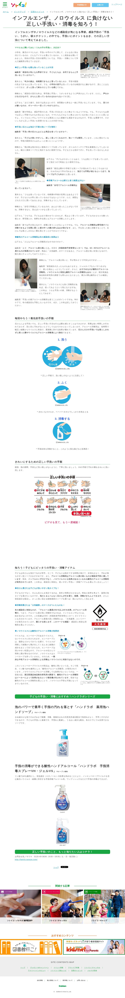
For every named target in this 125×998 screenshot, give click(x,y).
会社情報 (40, 980)
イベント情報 (58, 967)
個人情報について (52, 980)
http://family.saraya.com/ (26, 860)
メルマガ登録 (92, 970)
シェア (56, 867)
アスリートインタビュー (37, 970)
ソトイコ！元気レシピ (58, 970)
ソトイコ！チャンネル (92, 967)
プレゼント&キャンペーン (39, 967)
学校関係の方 (82, 5)
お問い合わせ (81, 980)
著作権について (68, 980)
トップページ (116, 4)
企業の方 (100, 5)
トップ (22, 967)
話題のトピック (77, 970)
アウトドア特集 (73, 967)
